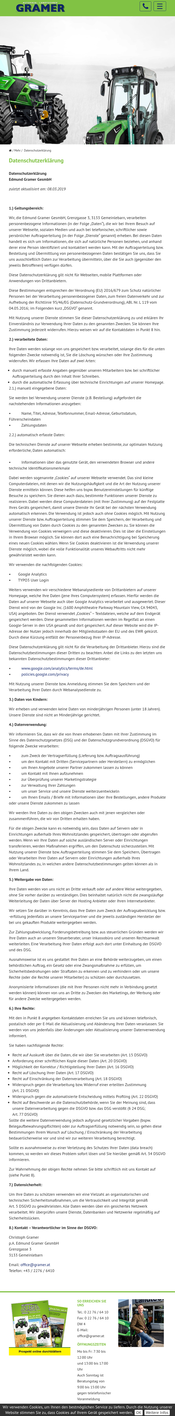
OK (138, 1412)
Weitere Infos (157, 1412)
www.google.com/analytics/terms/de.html (57, 668)
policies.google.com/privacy (45, 674)
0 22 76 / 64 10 (96, 1312)
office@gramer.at (35, 1264)
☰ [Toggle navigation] (160, 6)
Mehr (17, 150)
